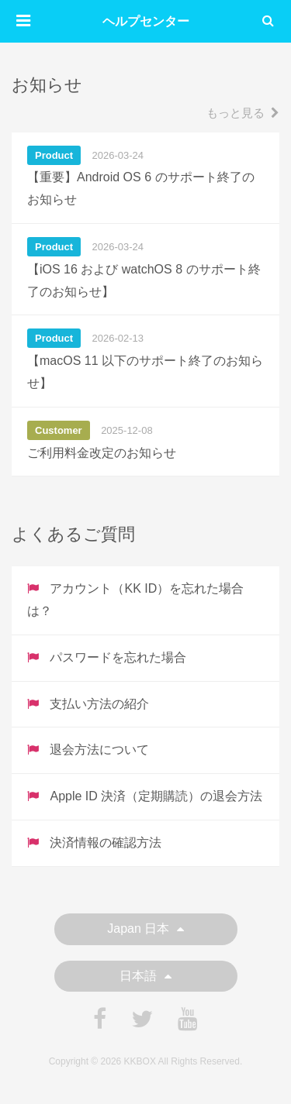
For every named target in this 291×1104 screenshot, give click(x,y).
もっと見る (242, 112)
